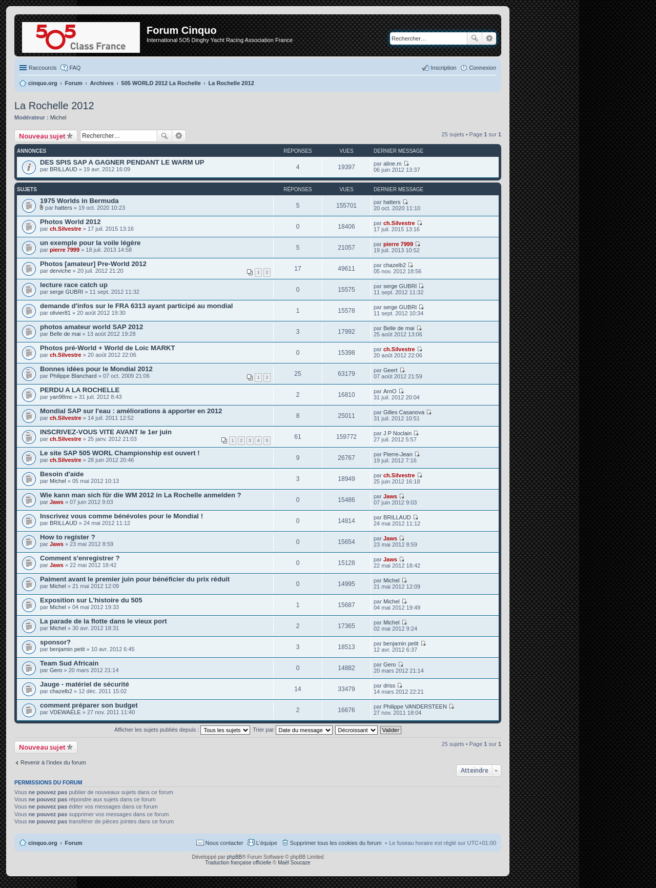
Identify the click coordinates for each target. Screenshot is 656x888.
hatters (63, 208)
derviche (60, 271)
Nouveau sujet (42, 135)
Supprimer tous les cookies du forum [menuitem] (336, 843)
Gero (56, 670)
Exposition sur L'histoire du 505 (91, 600)
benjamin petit (67, 649)
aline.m (392, 163)
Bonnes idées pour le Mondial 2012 (96, 369)
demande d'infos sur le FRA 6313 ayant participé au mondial (136, 306)
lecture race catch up (74, 285)
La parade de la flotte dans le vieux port (103, 621)
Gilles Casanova (403, 412)
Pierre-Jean (398, 454)
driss (389, 685)
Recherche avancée (489, 38)
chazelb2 (394, 265)
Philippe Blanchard (73, 376)
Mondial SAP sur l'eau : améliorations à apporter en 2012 (131, 411)
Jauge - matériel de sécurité (84, 684)
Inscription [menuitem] (443, 68)
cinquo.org (42, 843)
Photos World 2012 (70, 222)
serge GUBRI (66, 292)
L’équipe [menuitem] (266, 843)
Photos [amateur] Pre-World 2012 (93, 264)
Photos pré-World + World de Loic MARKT (107, 348)
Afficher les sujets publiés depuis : (182, 729)
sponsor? (55, 642)
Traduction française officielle (238, 862)
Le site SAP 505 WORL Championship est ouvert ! (120, 453)
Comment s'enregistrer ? (80, 558)
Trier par (292, 729)
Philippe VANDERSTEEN (415, 706)
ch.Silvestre (65, 229)
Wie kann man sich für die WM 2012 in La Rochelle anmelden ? (140, 495)
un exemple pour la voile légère (90, 243)
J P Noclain (397, 433)
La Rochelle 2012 (54, 105)
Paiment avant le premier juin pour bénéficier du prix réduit (135, 579)
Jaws (57, 502)
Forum (74, 843)
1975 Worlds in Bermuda (79, 201)
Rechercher (474, 38)
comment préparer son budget (89, 705)
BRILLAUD (63, 169)
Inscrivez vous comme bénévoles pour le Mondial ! (121, 516)
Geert (390, 370)
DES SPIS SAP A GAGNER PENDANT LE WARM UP (122, 162)
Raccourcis (42, 68)
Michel (58, 117)
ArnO (390, 391)
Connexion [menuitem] (482, 68)
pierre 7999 (64, 250)
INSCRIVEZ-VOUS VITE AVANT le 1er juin (106, 432)
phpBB (234, 857)
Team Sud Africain (69, 663)
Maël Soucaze (294, 862)
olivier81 (60, 313)
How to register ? (67, 537)
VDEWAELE (65, 712)
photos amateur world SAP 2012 (91, 327)
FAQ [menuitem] (74, 68)
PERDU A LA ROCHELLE (79, 390)
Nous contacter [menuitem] (224, 843)
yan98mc (61, 397)
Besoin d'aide (62, 474)
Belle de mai (65, 334)
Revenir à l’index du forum (53, 762)
